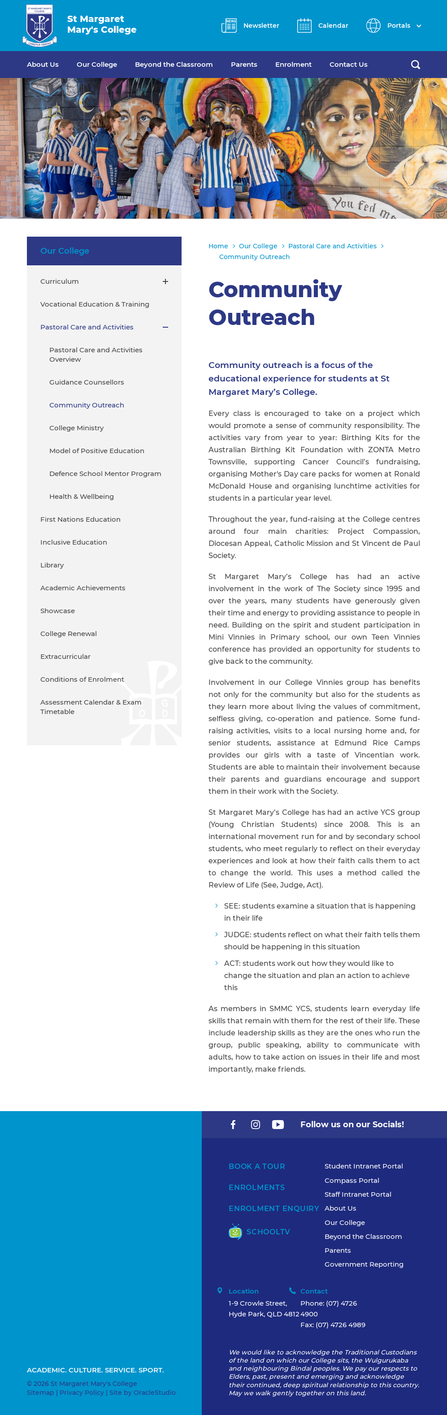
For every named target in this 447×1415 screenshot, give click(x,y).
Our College (97, 64)
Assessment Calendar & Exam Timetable (91, 707)
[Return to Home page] (39, 25)
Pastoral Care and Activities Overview (96, 354)
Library (52, 565)
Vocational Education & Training (94, 304)
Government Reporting (364, 1264)
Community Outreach (86, 405)
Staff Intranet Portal (358, 1194)
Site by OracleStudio (142, 1393)
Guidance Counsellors (86, 382)
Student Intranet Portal (364, 1166)
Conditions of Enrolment (82, 679)
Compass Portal (352, 1180)
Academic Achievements (83, 588)
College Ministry (76, 428)
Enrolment (293, 64)
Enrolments (257, 1187)
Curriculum (59, 281)
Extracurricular (65, 656)
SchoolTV (260, 1232)
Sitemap (40, 1393)
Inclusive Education (73, 542)
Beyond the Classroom (174, 64)
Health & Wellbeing (81, 496)
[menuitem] (52, 64)
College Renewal (68, 633)
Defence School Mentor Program (105, 473)
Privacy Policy (82, 1393)
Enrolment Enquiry (274, 1208)
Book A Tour (257, 1166)
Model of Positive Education (96, 450)
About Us (43, 64)
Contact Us (349, 64)
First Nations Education (80, 519)
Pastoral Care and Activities (87, 327)
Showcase (57, 610)
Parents (244, 64)
